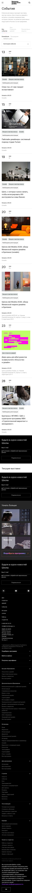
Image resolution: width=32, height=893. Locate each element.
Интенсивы (16, 724)
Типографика (6, 749)
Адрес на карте (6, 629)
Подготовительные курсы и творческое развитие (14, 709)
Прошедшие (14, 36)
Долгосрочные (6, 766)
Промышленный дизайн (9, 736)
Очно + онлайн (6, 754)
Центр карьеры (6, 826)
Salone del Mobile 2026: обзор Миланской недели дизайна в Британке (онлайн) (16, 250)
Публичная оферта (7, 860)
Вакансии (5, 796)
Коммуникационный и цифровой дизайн (14, 686)
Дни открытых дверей (9, 353)
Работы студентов (5, 618)
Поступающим (16, 803)
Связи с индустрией (8, 794)
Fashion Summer (7, 851)
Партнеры (5, 792)
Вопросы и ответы (7, 815)
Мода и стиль (6, 693)
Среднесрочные (6, 712)
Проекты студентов (16, 839)
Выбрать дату (8, 38)
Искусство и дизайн (8, 671)
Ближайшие (5, 36)
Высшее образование (16, 668)
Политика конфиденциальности (11, 858)
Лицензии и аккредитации (10, 785)
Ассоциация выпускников (9, 824)
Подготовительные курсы (9, 674)
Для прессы (5, 787)
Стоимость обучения (8, 809)
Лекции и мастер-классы (16, 79)
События (4, 607)
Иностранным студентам (9, 811)
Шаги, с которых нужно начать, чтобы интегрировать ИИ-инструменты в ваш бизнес (16, 194)
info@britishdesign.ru (8, 626)
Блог (3, 781)
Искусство (5, 747)
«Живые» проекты (7, 845)
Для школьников (16, 761)
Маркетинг (5, 729)
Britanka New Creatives (8, 849)
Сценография (6, 697)
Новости (4, 776)
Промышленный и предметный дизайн (13, 702)
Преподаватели (6, 783)
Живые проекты (6, 828)
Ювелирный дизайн (8, 695)
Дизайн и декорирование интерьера (13, 704)
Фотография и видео (8, 699)
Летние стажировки (8, 835)
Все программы (6, 678)
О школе (16, 773)
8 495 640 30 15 (6, 623)
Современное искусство (9, 691)
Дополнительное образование (16, 683)
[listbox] (16, 44)
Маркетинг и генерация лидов (11, 745)
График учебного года (8, 813)
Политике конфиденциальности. (13, 884)
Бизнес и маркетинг (8, 676)
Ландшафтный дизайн (8, 717)
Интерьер (5, 738)
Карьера (16, 820)
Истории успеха (4, 612)
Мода (3, 727)
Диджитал (5, 734)
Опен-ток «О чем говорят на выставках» (16, 88)
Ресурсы (4, 790)
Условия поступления (8, 807)
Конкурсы (5, 830)
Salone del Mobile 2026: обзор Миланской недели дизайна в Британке (16, 305)
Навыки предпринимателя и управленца (14, 740)
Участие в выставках (8, 832)
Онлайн (4, 79)
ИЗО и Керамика (7, 715)
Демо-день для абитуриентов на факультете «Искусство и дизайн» (16, 360)
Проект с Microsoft (7, 854)
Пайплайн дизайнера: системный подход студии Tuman (16, 140)
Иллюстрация (6, 688)
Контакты (4, 799)
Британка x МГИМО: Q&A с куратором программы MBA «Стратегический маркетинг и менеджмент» (16, 420)
